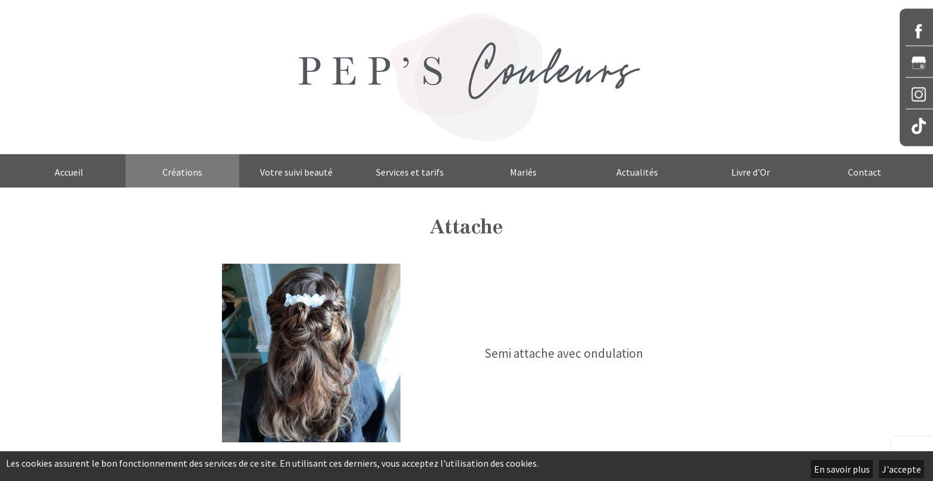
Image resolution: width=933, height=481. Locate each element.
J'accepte (901, 469)
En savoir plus (842, 469)
